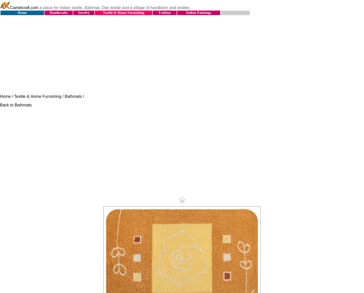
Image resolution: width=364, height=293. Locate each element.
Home (22, 13)
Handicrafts (59, 13)
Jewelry (84, 13)
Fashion (165, 13)
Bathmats (73, 96)
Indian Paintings (198, 13)
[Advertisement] (182, 55)
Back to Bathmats (16, 105)
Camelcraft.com (19, 8)
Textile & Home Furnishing (123, 13)
